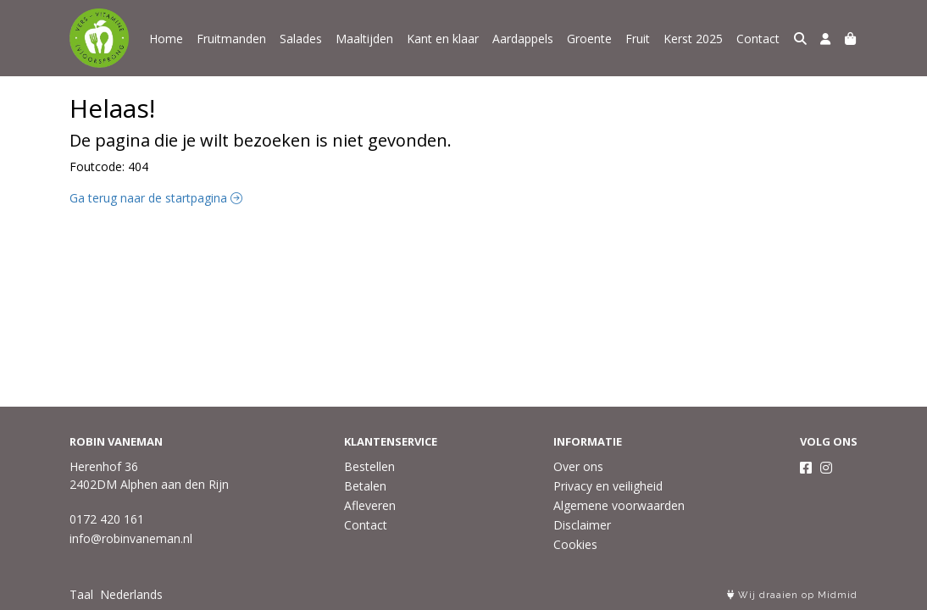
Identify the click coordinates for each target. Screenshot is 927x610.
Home (166, 38)
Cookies (575, 544)
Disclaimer (582, 525)
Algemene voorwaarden (619, 505)
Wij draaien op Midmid (792, 595)
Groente (589, 38)
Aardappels (522, 38)
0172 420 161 (106, 519)
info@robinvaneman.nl (130, 538)
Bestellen (369, 466)
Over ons (578, 466)
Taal (81, 594)
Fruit (637, 38)
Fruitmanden (231, 38)
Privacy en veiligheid (608, 486)
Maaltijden (364, 38)
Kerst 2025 (693, 38)
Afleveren (370, 505)
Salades (301, 38)
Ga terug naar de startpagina (155, 198)
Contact (758, 38)
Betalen (365, 486)
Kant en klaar (443, 38)
